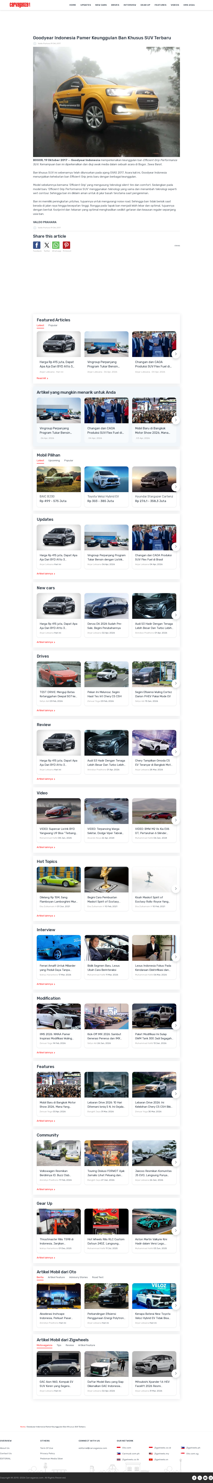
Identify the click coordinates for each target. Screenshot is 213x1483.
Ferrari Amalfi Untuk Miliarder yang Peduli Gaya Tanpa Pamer (57, 968)
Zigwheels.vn (158, 1459)
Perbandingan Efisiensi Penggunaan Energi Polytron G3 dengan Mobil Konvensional (105, 1316)
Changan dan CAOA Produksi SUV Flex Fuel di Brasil (152, 364)
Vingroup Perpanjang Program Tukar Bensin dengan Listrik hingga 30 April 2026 (104, 364)
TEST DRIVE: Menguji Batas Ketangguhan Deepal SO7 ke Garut (57, 694)
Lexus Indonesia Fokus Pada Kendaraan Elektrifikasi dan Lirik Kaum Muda (153, 968)
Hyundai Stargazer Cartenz (154, 496)
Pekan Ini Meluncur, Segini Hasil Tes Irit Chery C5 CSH (104, 694)
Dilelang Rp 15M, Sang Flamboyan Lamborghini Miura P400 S (58, 900)
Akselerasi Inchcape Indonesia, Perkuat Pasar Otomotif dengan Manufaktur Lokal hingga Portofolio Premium (58, 1316)
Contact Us (6, 1453)
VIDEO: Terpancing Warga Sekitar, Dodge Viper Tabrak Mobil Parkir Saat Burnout (104, 831)
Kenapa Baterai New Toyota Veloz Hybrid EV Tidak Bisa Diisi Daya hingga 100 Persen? (154, 1316)
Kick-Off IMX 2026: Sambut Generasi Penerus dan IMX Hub (104, 1036)
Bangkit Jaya (94, 1111)
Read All (41, 378)
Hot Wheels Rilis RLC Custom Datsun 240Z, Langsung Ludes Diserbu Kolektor (105, 1242)
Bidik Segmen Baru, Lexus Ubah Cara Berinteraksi (103, 968)
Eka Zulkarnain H (48, 906)
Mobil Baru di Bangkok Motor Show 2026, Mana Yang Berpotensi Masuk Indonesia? (151, 431)
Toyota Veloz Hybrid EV (103, 496)
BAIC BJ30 (47, 496)
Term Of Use (46, 1448)
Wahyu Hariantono (49, 975)
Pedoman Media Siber (51, 1458)
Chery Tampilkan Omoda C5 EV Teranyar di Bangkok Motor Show (154, 763)
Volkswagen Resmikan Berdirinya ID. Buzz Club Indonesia (54, 1173)
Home (72, 5)
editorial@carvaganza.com (93, 1448)
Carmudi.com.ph (128, 1453)
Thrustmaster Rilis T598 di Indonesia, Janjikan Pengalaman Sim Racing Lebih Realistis (59, 1242)
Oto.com (124, 1447)
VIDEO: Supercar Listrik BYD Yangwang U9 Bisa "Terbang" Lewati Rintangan (58, 831)
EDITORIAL (5, 1458)
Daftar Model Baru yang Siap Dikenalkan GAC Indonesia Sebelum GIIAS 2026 (105, 1384)
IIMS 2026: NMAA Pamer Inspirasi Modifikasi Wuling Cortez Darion (56, 1036)
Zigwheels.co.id (160, 1447)
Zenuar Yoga (93, 701)
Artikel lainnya (45, 573)
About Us (5, 1448)
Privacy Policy (47, 1453)
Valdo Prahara (44, 43)
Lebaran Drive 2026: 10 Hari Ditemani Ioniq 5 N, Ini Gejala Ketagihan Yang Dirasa (105, 1105)
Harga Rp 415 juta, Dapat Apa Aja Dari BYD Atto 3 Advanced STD (57, 364)
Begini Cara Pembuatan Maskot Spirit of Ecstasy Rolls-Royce (103, 900)
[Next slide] (176, 354)
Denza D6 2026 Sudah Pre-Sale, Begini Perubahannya (104, 626)
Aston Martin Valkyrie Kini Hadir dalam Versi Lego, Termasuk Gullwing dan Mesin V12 (153, 1242)
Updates (85, 5)
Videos (175, 5)
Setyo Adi (44, 701)
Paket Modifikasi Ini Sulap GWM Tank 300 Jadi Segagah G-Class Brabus (153, 1036)
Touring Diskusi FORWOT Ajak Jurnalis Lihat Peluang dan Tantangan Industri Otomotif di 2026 (105, 1173)
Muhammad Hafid (48, 838)
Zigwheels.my (159, 1453)
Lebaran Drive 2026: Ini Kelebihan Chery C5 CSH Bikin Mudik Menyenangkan (153, 1105)
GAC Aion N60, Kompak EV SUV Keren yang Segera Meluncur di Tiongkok (56, 1384)
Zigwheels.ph (190, 1447)
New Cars (101, 5)
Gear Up (145, 5)
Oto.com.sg (189, 1453)
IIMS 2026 (189, 5)
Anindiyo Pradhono (144, 633)
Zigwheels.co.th (128, 1459)
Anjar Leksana (47, 372)
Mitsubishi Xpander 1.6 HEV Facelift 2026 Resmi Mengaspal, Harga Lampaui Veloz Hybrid (152, 1384)
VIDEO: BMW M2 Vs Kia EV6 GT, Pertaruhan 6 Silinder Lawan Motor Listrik (152, 831)
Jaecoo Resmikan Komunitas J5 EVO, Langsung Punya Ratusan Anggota (153, 1173)
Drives (115, 5)
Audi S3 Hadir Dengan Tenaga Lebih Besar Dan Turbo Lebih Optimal (154, 626)
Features (160, 5)
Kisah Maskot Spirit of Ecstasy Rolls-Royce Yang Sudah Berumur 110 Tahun (151, 900)
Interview (130, 5)
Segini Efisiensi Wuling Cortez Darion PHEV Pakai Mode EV (153, 694)
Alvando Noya (94, 838)
